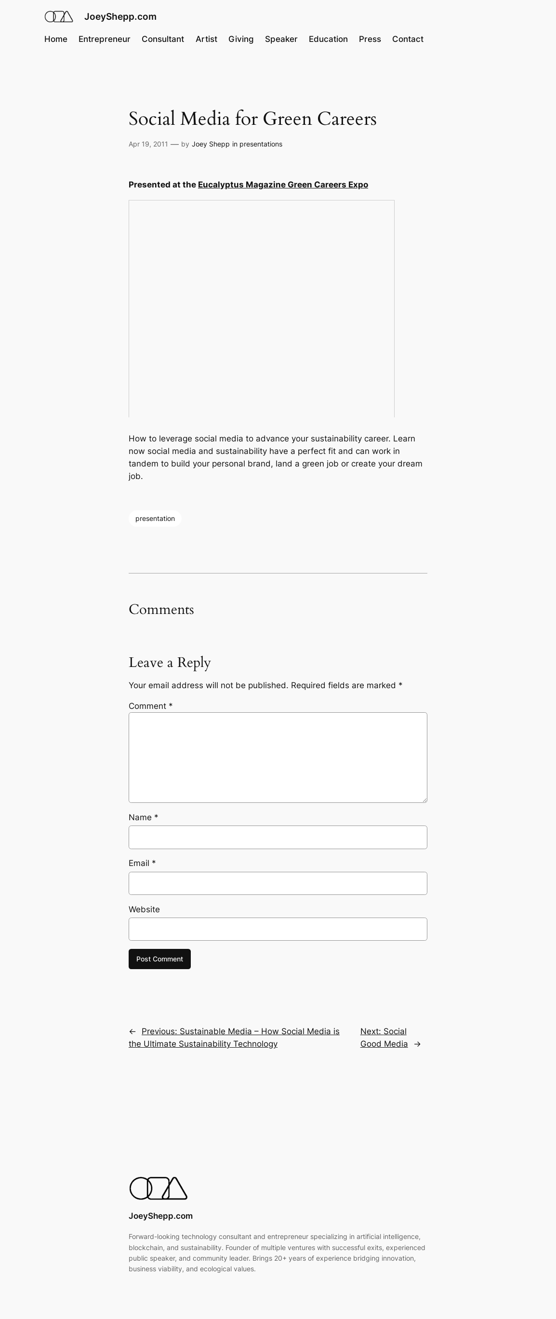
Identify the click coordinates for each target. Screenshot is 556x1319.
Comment (151, 706)
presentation (155, 518)
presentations (260, 144)
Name (144, 817)
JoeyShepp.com (120, 16)
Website (144, 909)
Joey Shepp (211, 144)
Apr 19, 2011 (148, 144)
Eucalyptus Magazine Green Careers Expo (283, 184)
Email (142, 863)
